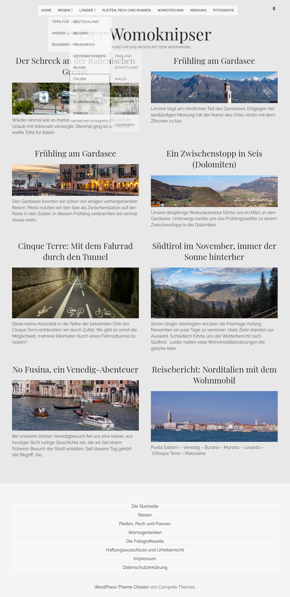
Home (46, 10)
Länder (86, 10)
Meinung (198, 10)
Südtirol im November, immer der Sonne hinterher (214, 251)
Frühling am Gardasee (214, 60)
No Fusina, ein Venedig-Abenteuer (75, 369)
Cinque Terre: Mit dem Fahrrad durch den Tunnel (75, 251)
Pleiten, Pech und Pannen (126, 10)
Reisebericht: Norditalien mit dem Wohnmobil (214, 375)
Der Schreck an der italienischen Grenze (75, 66)
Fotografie (223, 10)
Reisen (64, 10)
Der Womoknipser (145, 33)
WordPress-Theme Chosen (121, 587)
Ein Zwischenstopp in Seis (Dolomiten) (214, 159)
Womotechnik (170, 10)
